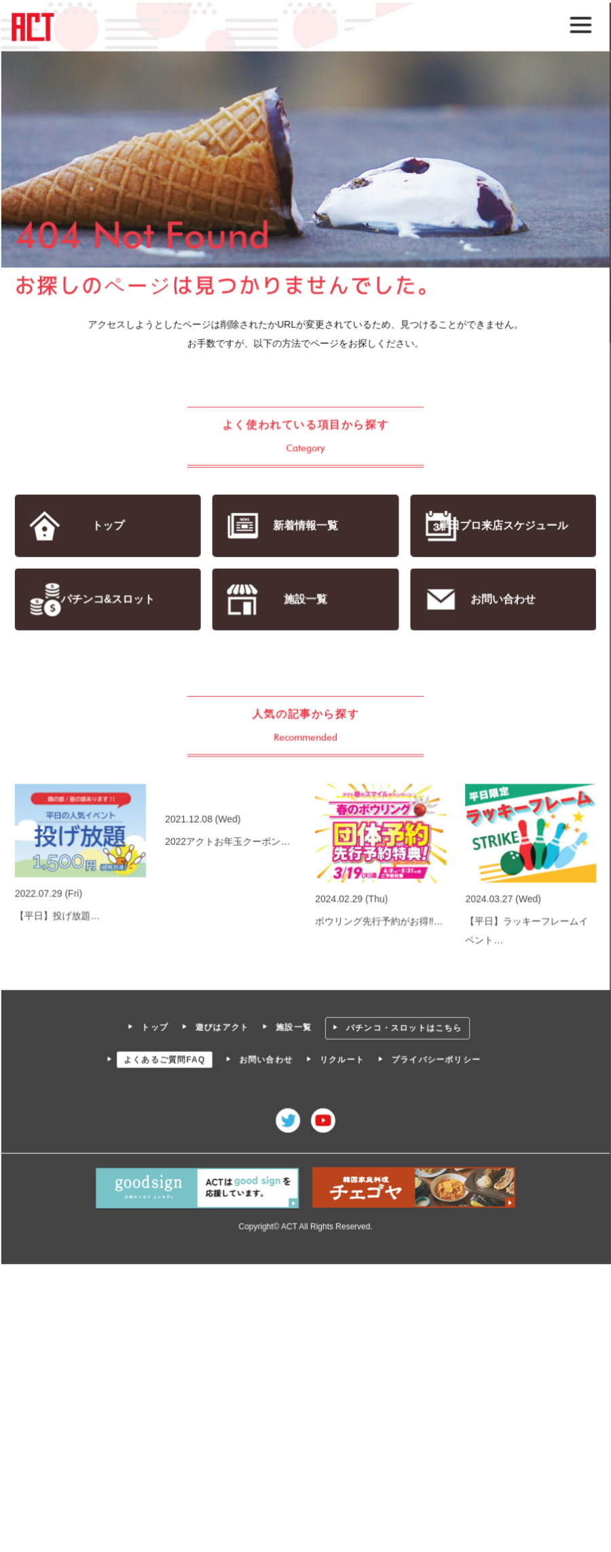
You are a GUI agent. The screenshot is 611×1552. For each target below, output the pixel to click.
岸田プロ (502, 525)
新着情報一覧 (305, 525)
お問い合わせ (502, 599)
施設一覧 (305, 599)
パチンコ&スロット (108, 599)
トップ (108, 525)
